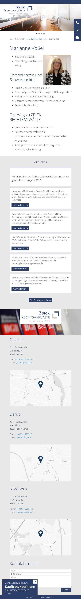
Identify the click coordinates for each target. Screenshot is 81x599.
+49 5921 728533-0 (24, 509)
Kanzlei (34, 39)
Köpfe (41, 39)
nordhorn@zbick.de (25, 512)
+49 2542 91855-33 (24, 359)
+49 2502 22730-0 (24, 434)
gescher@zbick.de (24, 362)
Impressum (39, 597)
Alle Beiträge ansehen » (40, 300)
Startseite (29, 597)
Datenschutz (50, 597)
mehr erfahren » (20, 205)
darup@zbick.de (23, 437)
